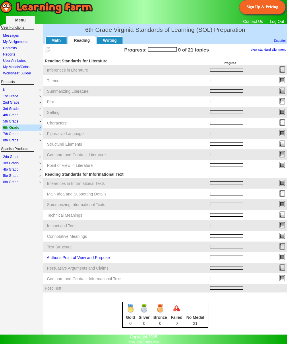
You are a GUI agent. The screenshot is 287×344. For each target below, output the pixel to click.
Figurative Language (65, 133)
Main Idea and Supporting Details (76, 194)
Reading (82, 40)
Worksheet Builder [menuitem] (17, 73)
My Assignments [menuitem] (15, 42)
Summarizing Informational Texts (76, 204)
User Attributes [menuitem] (14, 61)
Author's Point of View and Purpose (78, 257)
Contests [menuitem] (10, 48)
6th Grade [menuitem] (22, 127)
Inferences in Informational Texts (76, 183)
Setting (53, 112)
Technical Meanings (64, 215)
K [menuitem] (22, 90)
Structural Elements (64, 144)
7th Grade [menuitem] (22, 134)
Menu (20, 20)
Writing (110, 40)
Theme (53, 80)
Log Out (277, 21)
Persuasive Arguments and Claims (77, 268)
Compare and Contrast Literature (76, 155)
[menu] (22, 54)
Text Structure (59, 247)
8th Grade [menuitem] (22, 140)
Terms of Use (152, 342)
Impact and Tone (62, 226)
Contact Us (253, 21)
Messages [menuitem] (11, 35)
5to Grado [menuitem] (22, 175)
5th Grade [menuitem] (22, 121)
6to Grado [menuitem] (22, 182)
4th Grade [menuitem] (22, 115)
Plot (50, 102)
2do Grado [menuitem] (22, 157)
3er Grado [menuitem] (22, 163)
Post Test (53, 288)
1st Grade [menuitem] (22, 96)
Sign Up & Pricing (262, 7)
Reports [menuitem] (9, 54)
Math (56, 40)
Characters (57, 123)
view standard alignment (268, 49)
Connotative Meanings (67, 236)
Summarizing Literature (68, 91)
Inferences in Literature (67, 70)
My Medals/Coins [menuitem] (16, 67)
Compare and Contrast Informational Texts (85, 278)
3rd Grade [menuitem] (22, 108)
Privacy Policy (135, 342)
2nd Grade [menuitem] (22, 102)
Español (280, 40)
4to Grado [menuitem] (22, 169)
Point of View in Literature (70, 165)
